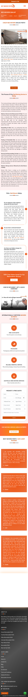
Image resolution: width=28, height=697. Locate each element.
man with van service (17, 176)
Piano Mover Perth (5, 642)
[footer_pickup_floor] (19, 405)
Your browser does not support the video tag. (14, 302)
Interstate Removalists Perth (7, 640)
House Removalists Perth (7, 632)
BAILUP (15, 15)
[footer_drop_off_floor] (19, 409)
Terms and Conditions (6, 672)
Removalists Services (6, 677)
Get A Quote (14, 87)
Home (2, 656)
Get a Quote (14, 279)
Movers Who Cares (8, 59)
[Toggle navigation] (25, 6)
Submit (14, 417)
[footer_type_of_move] (19, 401)
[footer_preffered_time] (8, 401)
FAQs (2, 667)
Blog (2, 664)
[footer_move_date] (19, 398)
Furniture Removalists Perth (7, 634)
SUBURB (10, 15)
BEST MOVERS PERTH (3, 16)
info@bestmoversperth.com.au (9, 686)
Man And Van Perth (5, 647)
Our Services (4, 669)
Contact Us (3, 661)
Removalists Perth (5, 645)
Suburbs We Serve (5, 675)
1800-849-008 (5, 688)
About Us (3, 659)
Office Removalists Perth (7, 637)
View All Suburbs (14, 431)
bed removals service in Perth (19, 74)
